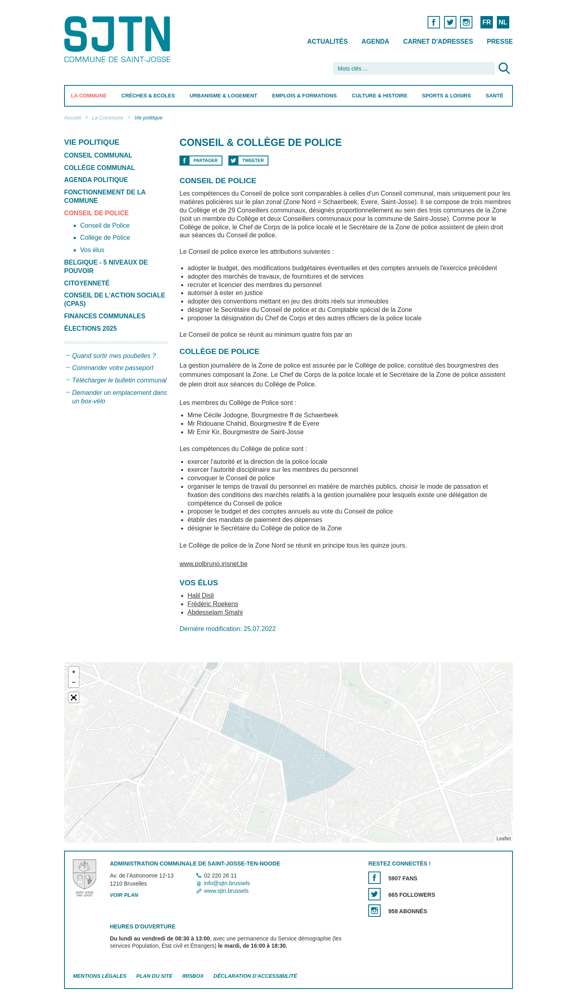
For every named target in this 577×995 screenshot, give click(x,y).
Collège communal (99, 167)
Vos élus (92, 250)
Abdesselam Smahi (215, 612)
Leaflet (503, 838)
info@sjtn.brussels (227, 883)
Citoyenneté (87, 283)
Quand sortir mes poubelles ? (114, 355)
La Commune (89, 96)
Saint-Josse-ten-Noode (119, 39)
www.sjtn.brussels (226, 891)
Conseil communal (98, 155)
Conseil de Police (96, 213)
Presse (500, 41)
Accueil (72, 118)
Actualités (327, 41)
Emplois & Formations (304, 96)
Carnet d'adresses (438, 41)
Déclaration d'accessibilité (255, 976)
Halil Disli (201, 595)
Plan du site (154, 976)
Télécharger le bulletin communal (119, 380)
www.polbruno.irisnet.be (214, 563)
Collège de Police (105, 237)
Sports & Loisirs (446, 96)
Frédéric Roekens (213, 604)
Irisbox (193, 976)
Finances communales (104, 316)
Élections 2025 (90, 328)
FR (486, 22)
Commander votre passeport (112, 367)
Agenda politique (96, 179)
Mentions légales (100, 976)
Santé (494, 96)
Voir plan (124, 895)
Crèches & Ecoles (148, 96)
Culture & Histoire (380, 96)
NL (502, 22)
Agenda (375, 41)
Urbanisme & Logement (223, 96)
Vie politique (148, 118)
